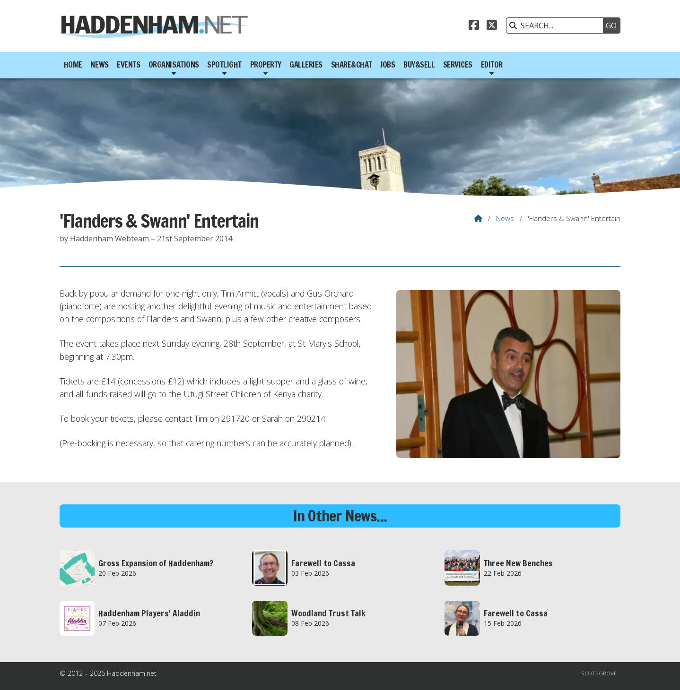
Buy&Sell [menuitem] (419, 64)
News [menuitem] (99, 64)
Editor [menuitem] (492, 64)
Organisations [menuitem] (173, 64)
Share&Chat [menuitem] (351, 64)
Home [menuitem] (73, 64)
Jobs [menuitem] (387, 64)
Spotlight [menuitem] (224, 64)
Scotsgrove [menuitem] (599, 673)
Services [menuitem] (457, 64)
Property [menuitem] (265, 64)
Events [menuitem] (128, 64)
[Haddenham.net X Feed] (492, 26)
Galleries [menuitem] (306, 64)
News (505, 218)
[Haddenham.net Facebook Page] (474, 26)
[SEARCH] (557, 25)
